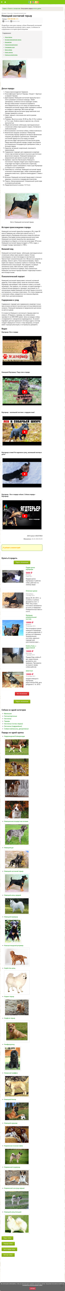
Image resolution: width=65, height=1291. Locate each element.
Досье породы (8, 37)
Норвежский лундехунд (12, 1171)
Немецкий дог (9, 851)
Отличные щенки (31, 592)
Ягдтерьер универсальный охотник (31, 619)
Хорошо (32, 1288)
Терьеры (7, 725)
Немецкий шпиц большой (12, 1215)
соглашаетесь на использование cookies (32, 1285)
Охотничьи (7, 722)
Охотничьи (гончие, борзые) (13, 727)
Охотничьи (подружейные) (13, 730)
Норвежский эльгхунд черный (14, 1192)
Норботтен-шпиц (9, 972)
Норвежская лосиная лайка (13, 1149)
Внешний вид (8, 42)
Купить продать (9, 52)
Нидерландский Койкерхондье (14, 740)
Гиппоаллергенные (10, 720)
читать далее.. (37, 8)
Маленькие (8, 717)
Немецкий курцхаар (10, 1127)
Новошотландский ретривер (13, 949)
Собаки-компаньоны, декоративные (16, 732)
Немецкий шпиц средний (12, 899)
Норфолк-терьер (9, 1022)
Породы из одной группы (11, 55)
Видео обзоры (8, 50)
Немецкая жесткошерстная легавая (16, 825)
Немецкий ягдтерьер (11, 920)
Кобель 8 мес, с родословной (31, 649)
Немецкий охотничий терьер (13, 875)
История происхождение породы (13, 39)
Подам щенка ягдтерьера (30, 568)
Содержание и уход (10, 47)
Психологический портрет (11, 45)
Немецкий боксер (10, 1103)
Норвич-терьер (9, 1000)
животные (29, 673)
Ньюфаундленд (9, 1048)
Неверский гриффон (11, 1076)
